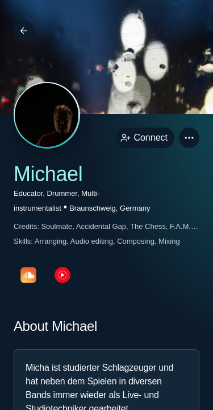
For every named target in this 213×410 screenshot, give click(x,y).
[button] (189, 138)
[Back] (24, 30)
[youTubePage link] (62, 275)
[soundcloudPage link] (28, 275)
